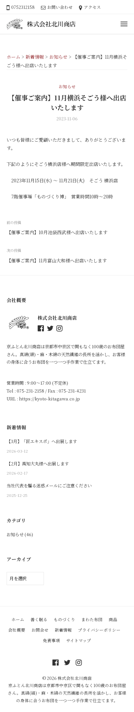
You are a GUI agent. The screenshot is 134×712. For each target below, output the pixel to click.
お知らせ (67, 86)
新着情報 (63, 630)
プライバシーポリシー (99, 630)
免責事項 (51, 640)
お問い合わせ (60, 7)
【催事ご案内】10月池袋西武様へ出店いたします (57, 232)
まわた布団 (92, 619)
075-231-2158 (30, 391)
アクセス (92, 7)
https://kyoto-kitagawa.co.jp (49, 399)
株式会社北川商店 (75, 678)
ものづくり (64, 619)
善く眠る (39, 619)
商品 (113, 619)
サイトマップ (78, 640)
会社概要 (16, 630)
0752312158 (23, 7)
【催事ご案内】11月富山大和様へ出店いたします (57, 260)
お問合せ (39, 630)
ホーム (17, 619)
